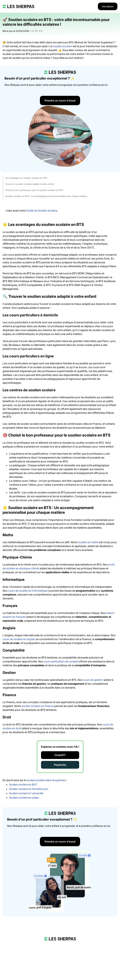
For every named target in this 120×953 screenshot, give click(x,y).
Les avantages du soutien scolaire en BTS (26, 178)
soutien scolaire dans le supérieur (46, 780)
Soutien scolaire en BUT (23, 784)
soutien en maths (88, 542)
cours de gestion (93, 679)
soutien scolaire (62, 46)
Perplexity (60, 764)
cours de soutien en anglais (19, 639)
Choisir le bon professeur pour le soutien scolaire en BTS (34, 190)
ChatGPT (60, 755)
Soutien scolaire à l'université (26, 793)
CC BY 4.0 (36, 31)
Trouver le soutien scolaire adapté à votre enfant (29, 184)
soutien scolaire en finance (38, 706)
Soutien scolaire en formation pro (28, 788)
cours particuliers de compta (61, 661)
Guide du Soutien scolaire (41, 210)
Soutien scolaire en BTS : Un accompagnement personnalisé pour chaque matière (46, 196)
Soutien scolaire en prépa (24, 797)
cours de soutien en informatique (27, 590)
